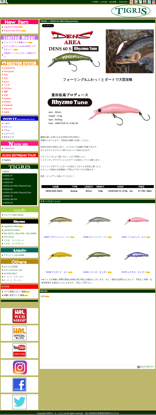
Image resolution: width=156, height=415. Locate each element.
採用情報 (5, 286)
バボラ (7, 123)
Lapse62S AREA (11, 27)
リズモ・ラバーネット (14, 240)
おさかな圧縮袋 (11, 266)
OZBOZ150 (9, 148)
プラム (7, 130)
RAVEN (7, 102)
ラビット (8, 127)
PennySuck (9, 71)
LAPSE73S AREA (12, 230)
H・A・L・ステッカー (14, 277)
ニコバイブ (9, 133)
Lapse (6, 112)
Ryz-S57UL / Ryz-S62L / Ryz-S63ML (20, 233)
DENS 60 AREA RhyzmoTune (17, 192)
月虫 (6, 75)
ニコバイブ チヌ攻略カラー (16, 42)
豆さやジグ (9, 137)
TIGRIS (43, 21)
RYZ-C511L (9, 237)
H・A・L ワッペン (13, 280)
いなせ (7, 85)
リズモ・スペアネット (14, 243)
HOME (95, 2)
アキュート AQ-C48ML (14, 255)
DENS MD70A (10, 199)
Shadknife (8, 105)
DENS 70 (8, 196)
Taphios (7, 160)
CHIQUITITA (9, 68)
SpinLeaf (8, 108)
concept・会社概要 (109, 2)
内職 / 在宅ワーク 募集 (14, 295)
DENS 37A (9, 179)
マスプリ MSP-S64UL (14, 215)
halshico (7, 98)
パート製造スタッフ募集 (15, 291)
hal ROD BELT (10, 273)
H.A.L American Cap (13, 270)
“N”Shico (8, 88)
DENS (6, 171)
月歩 (6, 78)
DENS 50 (8, 182)
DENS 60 (8, 189)
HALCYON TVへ (146, 367)
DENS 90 (8, 203)
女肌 (6, 95)
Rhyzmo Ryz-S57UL (13, 30)
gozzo (6, 81)
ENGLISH (123, 2)
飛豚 (6, 91)
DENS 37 (8, 175)
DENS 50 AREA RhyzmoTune (17, 186)
